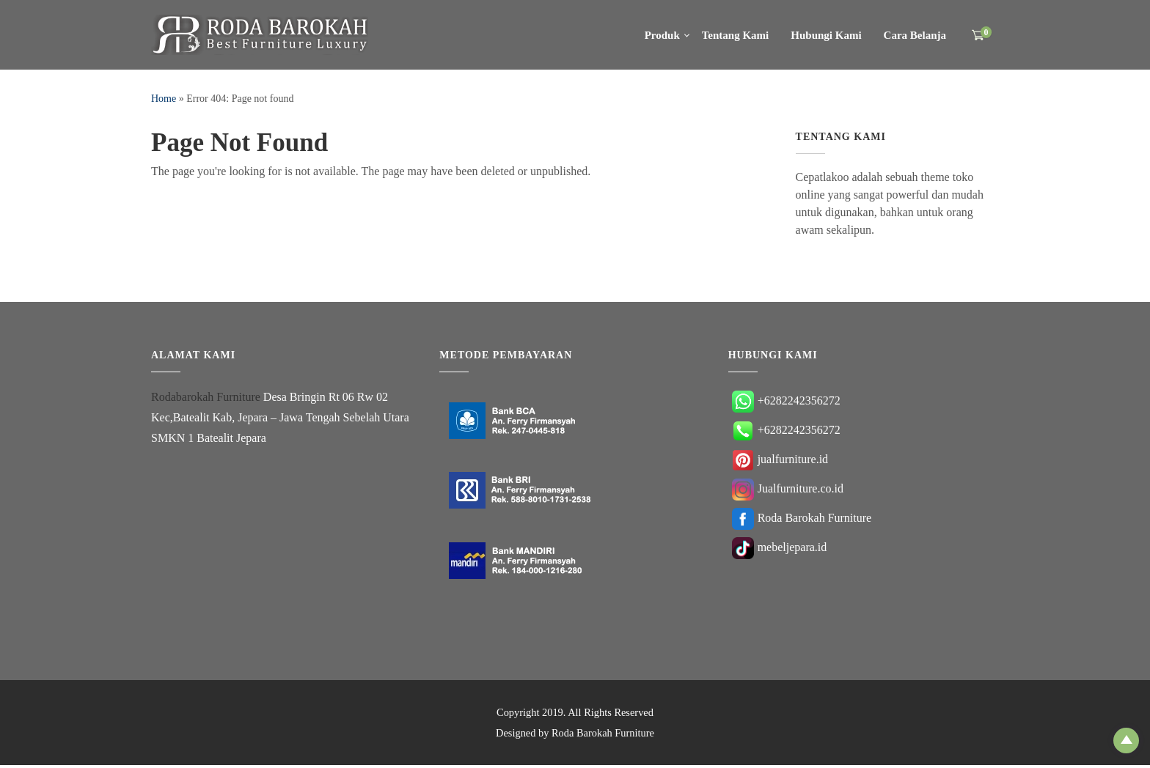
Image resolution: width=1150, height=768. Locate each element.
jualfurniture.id (780, 461)
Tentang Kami (735, 35)
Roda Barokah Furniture (802, 520)
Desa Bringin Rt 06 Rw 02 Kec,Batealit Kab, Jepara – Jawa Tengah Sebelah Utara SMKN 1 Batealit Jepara (280, 420)
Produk (662, 35)
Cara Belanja (915, 35)
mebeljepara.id (779, 549)
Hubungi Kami (826, 35)
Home (163, 98)
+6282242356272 (786, 402)
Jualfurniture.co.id (787, 490)
